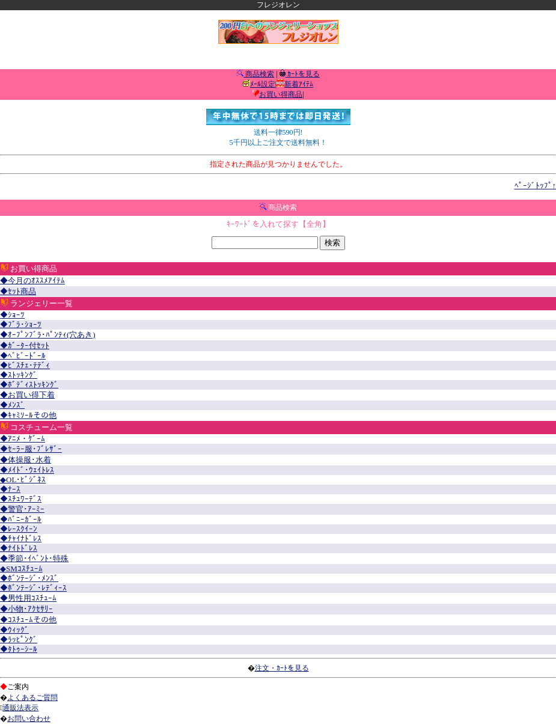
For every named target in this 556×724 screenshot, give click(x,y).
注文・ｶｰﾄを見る (282, 668)
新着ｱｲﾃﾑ (298, 84)
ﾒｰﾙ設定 (262, 84)
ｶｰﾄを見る (303, 74)
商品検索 (258, 74)
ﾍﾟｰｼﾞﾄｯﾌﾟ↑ (536, 185)
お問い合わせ (28, 718)
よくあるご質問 (32, 697)
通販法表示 (20, 708)
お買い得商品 (280, 94)
